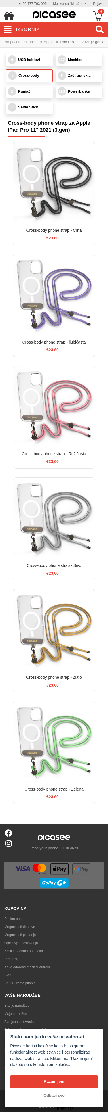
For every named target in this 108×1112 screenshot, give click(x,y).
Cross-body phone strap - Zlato (54, 677)
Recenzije (12, 959)
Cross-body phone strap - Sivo (54, 565)
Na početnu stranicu (21, 42)
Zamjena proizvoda (19, 1022)
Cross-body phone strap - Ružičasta (54, 453)
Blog (7, 975)
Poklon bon (13, 919)
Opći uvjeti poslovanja (21, 943)
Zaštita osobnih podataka (23, 951)
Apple (48, 42)
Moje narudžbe (15, 1014)
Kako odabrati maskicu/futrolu (27, 967)
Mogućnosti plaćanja (20, 935)
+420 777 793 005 (33, 4)
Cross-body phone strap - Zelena (54, 789)
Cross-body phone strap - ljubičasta (54, 342)
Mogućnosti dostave (19, 927)
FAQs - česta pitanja (19, 983)
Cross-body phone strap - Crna (54, 230)
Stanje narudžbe (16, 1006)
